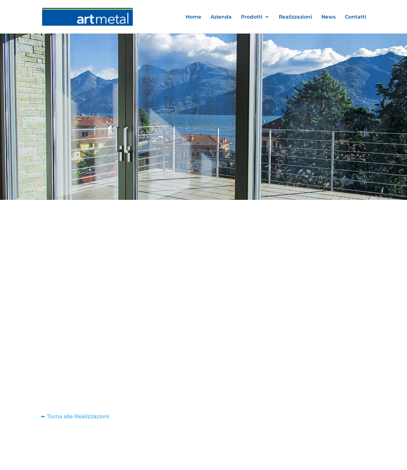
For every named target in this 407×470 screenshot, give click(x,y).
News (328, 17)
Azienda (221, 17)
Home (193, 17)
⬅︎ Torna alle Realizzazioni (75, 416)
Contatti (355, 17)
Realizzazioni (295, 17)
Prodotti (251, 17)
